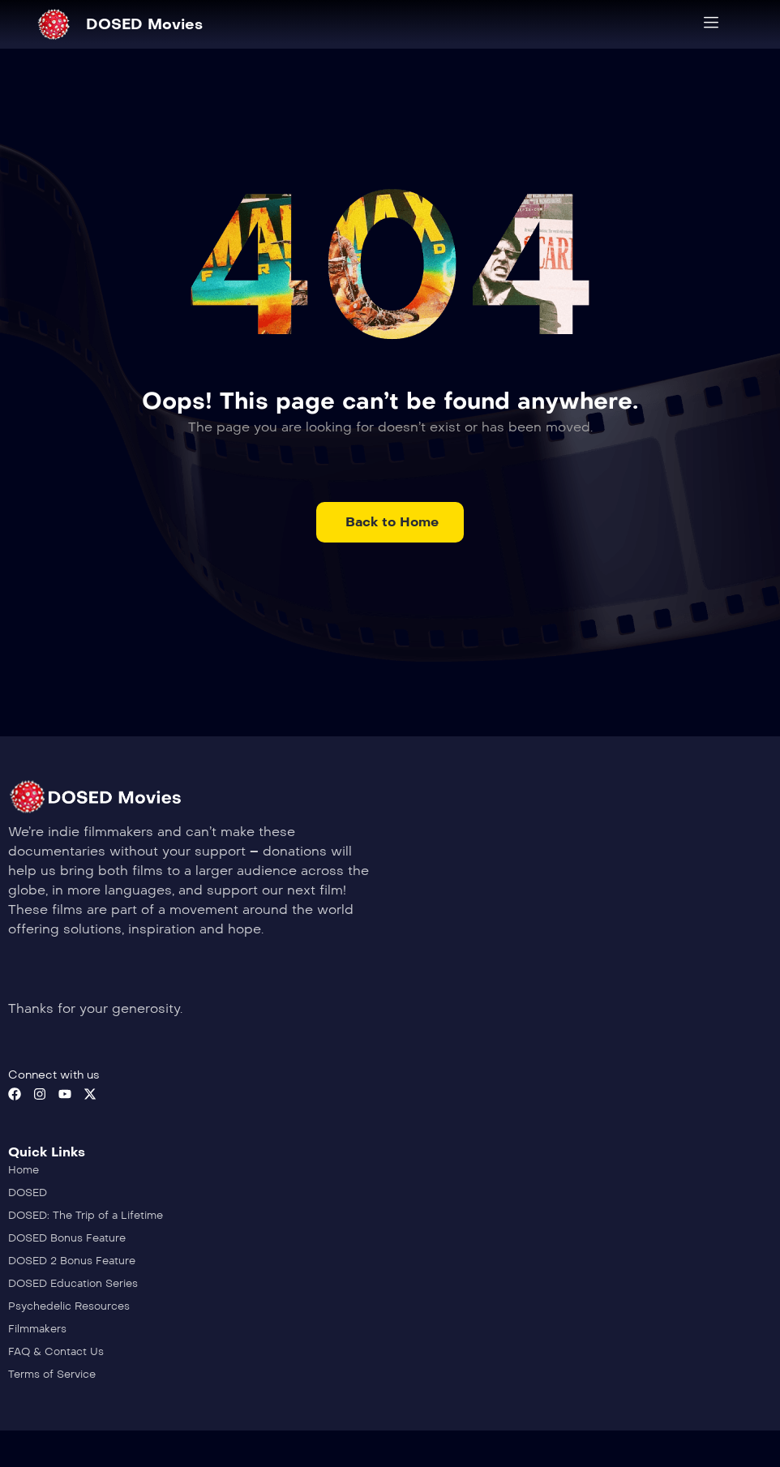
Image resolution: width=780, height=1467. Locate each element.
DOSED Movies (144, 24)
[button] (390, 522)
